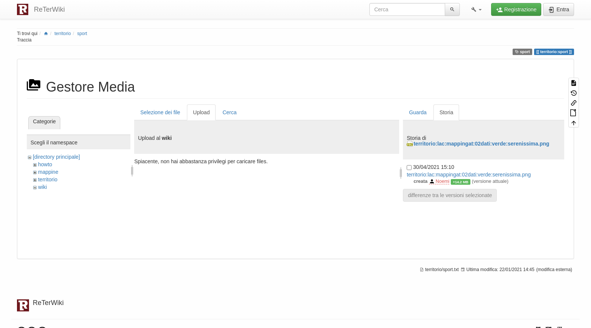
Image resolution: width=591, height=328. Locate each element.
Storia (446, 112)
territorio (63, 33)
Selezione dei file (160, 112)
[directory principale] (56, 157)
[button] (476, 9)
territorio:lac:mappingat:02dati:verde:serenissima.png (481, 144)
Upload (201, 112)
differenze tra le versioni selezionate (450, 195)
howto (45, 164)
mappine (48, 172)
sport (82, 33)
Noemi (442, 181)
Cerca (229, 112)
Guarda (418, 112)
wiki (42, 187)
